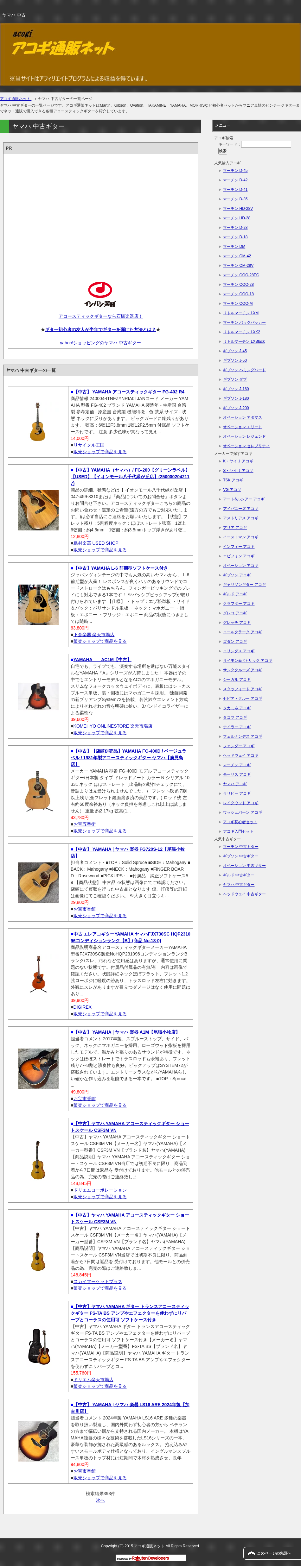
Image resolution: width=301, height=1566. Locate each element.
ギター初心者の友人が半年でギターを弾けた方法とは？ (100, 329)
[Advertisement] (100, 217)
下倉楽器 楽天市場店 (94, 634)
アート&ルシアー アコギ (244, 499)
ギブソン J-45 (235, 351)
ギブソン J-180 (236, 398)
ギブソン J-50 (235, 360)
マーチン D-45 (235, 170)
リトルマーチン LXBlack (244, 341)
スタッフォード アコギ (242, 689)
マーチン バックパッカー (244, 322)
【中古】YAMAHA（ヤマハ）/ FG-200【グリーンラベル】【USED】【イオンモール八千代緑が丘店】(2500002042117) (130, 476)
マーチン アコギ (237, 765)
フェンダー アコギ (238, 746)
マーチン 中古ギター (240, 846)
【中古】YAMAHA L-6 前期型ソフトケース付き (121, 568)
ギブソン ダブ (235, 379)
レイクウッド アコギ (240, 803)
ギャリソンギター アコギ (244, 584)
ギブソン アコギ (237, 575)
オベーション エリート (242, 427)
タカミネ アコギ (237, 708)
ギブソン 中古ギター (240, 856)
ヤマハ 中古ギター (238, 884)
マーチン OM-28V (238, 265)
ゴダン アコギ (235, 641)
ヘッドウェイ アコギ (240, 755)
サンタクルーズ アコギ (242, 670)
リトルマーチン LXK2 (241, 332)
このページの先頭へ (274, 1553)
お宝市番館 (85, 908)
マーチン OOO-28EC (241, 275)
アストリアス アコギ (240, 518)
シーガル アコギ (237, 679)
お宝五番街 (85, 824)
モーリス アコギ (237, 774)
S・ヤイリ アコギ (238, 470)
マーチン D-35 (235, 199)
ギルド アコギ (235, 594)
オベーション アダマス (242, 417)
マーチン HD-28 (236, 218)
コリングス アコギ (238, 651)
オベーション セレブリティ (246, 446)
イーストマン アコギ (240, 537)
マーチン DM (234, 246)
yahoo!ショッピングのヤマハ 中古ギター (100, 342)
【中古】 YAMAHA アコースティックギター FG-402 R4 (129, 391)
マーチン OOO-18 (238, 294)
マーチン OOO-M (238, 303)
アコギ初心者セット (240, 822)
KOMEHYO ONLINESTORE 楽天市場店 (113, 726)
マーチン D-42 (235, 180)
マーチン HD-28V (238, 208)
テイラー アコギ (237, 727)
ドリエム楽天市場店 (93, 1379)
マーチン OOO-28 (238, 284)
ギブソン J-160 (236, 389)
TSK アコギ (233, 480)
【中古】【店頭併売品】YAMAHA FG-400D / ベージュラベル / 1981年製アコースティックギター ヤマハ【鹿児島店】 (128, 758)
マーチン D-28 (235, 227)
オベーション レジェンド (244, 436)
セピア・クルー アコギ (242, 698)
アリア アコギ (235, 527)
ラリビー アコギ (237, 793)
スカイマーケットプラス (98, 1281)
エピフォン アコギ (238, 556)
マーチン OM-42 (237, 256)
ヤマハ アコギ (235, 784)
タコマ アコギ (235, 717)
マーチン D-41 (235, 189)
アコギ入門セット (238, 831)
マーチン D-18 (235, 237)
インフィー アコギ (238, 546)
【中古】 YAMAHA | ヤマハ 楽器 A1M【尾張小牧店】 (127, 1032)
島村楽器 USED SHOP (96, 543)
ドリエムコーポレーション (100, 1190)
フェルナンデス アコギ (242, 736)
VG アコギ (232, 489)
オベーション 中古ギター (244, 865)
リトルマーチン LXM (241, 313)
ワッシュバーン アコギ (242, 812)
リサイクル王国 (89, 445)
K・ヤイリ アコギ (238, 461)
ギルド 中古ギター (238, 875)
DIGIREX (83, 1007)
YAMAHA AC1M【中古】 (102, 659)
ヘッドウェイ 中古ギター (244, 894)
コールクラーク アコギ (242, 632)
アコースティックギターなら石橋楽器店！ (100, 316)
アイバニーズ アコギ (240, 508)
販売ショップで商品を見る (100, 451)
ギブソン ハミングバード (244, 370)
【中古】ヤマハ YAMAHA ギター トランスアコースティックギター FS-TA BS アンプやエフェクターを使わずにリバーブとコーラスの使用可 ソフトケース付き (130, 1313)
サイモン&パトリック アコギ (247, 660)
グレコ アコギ (235, 613)
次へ (100, 1500)
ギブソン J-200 (236, 408)
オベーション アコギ (240, 565)
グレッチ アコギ (237, 622)
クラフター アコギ (238, 603)
